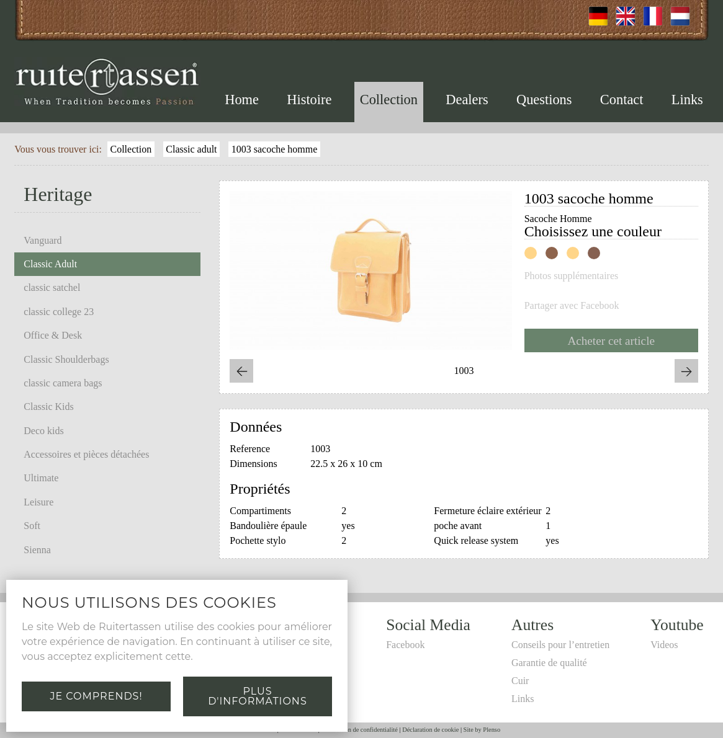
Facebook (405, 644)
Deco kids (43, 430)
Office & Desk (53, 335)
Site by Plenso (482, 729)
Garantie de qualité (549, 662)
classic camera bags (63, 383)
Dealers (467, 99)
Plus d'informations (257, 696)
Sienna (37, 550)
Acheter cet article (611, 340)
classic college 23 (59, 311)
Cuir (520, 680)
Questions (544, 99)
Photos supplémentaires (571, 276)
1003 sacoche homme (274, 149)
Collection (389, 99)
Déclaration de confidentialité (359, 729)
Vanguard (42, 240)
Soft (32, 525)
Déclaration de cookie (430, 729)
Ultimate (41, 478)
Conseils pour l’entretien (560, 644)
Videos (664, 644)
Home (242, 99)
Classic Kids (48, 406)
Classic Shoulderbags (66, 359)
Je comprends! (96, 696)
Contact (622, 99)
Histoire (309, 99)
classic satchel (52, 287)
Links (687, 99)
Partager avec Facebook (571, 306)
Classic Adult (50, 264)
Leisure (38, 502)
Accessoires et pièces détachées (86, 454)
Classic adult (191, 149)
